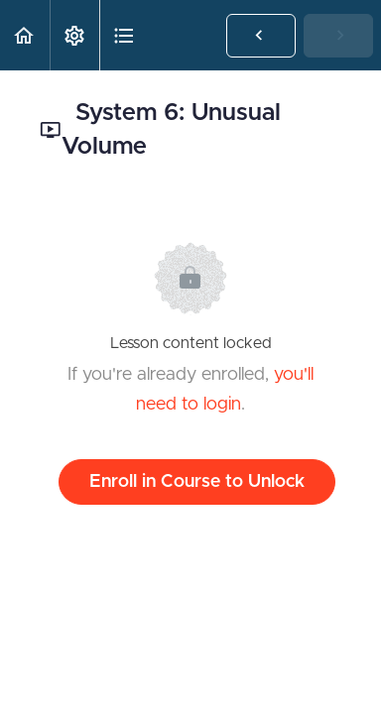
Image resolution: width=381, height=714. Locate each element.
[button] (25, 35)
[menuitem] (74, 35)
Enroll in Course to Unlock (197, 482)
